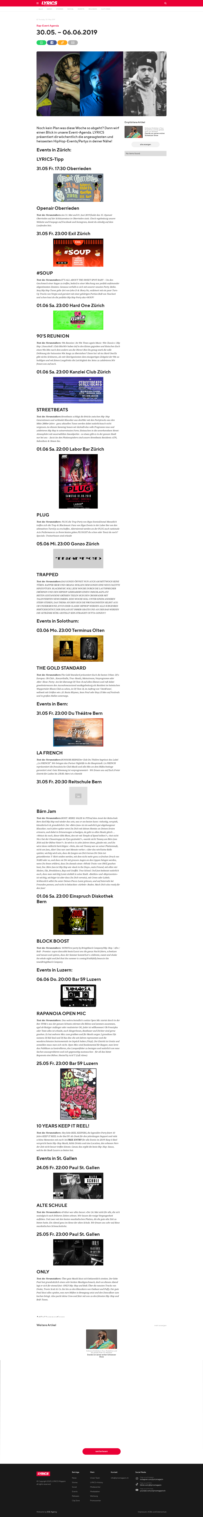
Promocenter (95, 1501)
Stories (75, 1482)
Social (74, 1487)
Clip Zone (76, 1501)
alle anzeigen (145, 144)
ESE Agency (52, 1512)
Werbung (94, 1496)
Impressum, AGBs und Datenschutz (152, 1512)
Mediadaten (95, 1491)
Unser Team (95, 1478)
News (74, 1478)
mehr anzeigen (160, 1325)
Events (75, 1491)
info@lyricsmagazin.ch (120, 1478)
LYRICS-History (96, 1482)
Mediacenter (95, 1487)
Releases (75, 1496)
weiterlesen (101, 1451)
